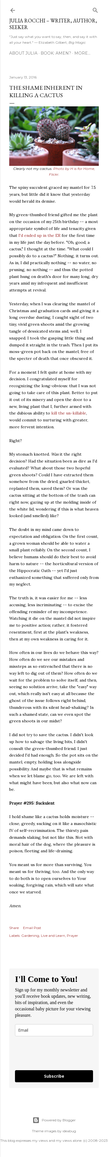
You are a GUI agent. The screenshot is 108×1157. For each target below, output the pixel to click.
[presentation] (49, 1051)
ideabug (69, 1131)
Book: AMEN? (56, 53)
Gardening (30, 935)
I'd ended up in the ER (39, 235)
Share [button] (14, 928)
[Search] (95, 9)
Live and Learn (53, 935)
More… (82, 53)
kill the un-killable (68, 413)
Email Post (32, 928)
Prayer (72, 935)
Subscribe (54, 1076)
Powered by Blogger (54, 1120)
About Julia (23, 53)
